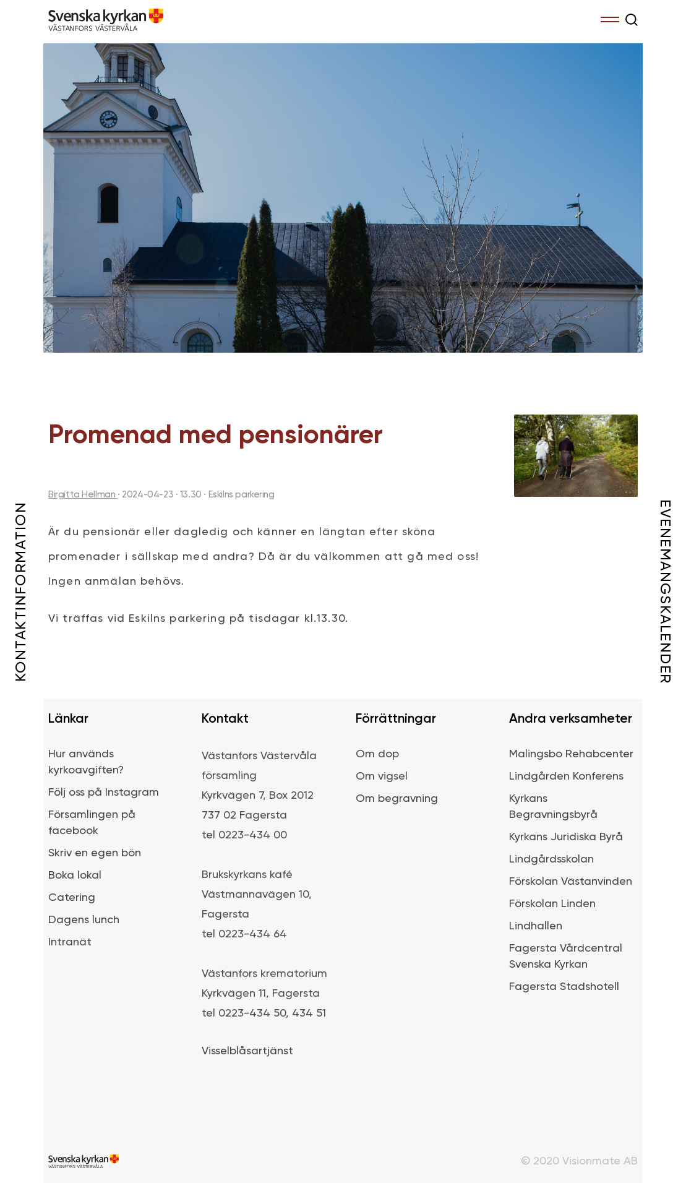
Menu (610, 17)
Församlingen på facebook (91, 823)
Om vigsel (382, 776)
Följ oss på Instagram (103, 792)
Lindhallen (535, 926)
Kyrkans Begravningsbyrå (553, 806)
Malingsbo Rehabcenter (571, 754)
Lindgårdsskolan (551, 859)
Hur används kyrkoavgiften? (86, 762)
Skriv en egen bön (94, 853)
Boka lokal (74, 875)
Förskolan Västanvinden (570, 881)
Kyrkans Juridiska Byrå (566, 837)
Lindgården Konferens (566, 776)
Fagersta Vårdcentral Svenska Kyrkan (565, 956)
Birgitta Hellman (83, 494)
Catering (71, 897)
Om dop (377, 754)
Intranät (70, 942)
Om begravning (397, 798)
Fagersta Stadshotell (564, 986)
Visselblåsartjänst (247, 1051)
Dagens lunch (83, 920)
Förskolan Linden (552, 904)
